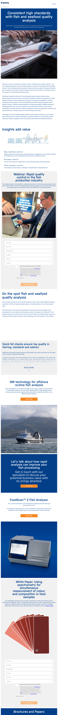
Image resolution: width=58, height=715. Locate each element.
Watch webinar (29, 284)
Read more (29, 399)
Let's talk (29, 486)
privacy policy (34, 275)
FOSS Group (37, 268)
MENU (54, 4)
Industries (5, 7)
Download (29, 703)
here (21, 274)
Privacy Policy (49, 606)
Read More (29, 515)
